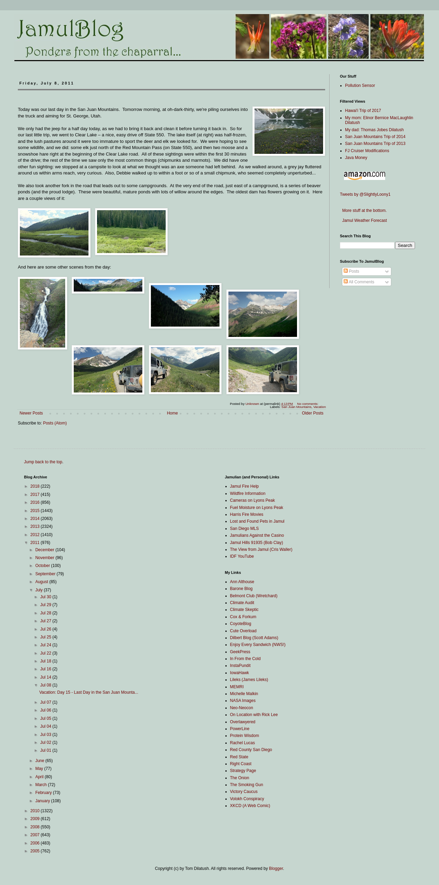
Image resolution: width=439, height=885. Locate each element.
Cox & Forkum (243, 616)
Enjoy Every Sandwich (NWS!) (258, 644)
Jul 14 (46, 677)
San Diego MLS (244, 528)
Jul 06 (46, 710)
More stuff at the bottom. (363, 210)
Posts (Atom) (55, 423)
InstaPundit (240, 665)
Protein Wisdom (244, 735)
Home (172, 413)
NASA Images (243, 700)
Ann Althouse (242, 581)
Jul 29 (46, 604)
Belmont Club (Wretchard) (254, 595)
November (45, 557)
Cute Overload (243, 630)
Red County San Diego (251, 749)
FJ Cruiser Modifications (367, 150)
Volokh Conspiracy (247, 798)
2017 (36, 494)
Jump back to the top (43, 461)
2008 (36, 827)
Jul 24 (46, 645)
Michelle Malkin (244, 693)
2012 (36, 534)
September (46, 573)
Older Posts (312, 413)
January (43, 800)
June (40, 760)
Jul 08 (46, 685)
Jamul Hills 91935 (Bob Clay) (256, 542)
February (44, 792)
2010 (36, 810)
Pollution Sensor (360, 85)
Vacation (319, 407)
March (41, 784)
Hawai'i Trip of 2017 (363, 110)
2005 (36, 851)
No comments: (308, 404)
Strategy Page (243, 770)
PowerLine (240, 728)
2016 (36, 502)
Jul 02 (46, 742)
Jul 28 (46, 613)
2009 (36, 818)
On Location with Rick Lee (254, 714)
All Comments (359, 282)
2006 (36, 843)
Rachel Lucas (242, 742)
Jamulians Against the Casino (257, 535)
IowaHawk (239, 672)
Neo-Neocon (241, 707)
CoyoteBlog (240, 623)
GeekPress (240, 651)
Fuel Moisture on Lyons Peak (256, 507)
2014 (36, 518)
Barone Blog (241, 588)
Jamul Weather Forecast (363, 220)
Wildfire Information (247, 493)
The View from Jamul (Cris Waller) (261, 549)
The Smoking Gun (246, 784)
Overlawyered (243, 721)
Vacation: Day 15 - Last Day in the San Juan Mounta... (88, 692)
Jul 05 (46, 718)
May (39, 768)
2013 (36, 526)
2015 (36, 510)
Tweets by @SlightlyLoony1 (365, 194)
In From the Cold (245, 658)
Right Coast (241, 763)
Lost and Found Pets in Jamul (257, 521)
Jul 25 (46, 637)
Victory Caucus (244, 791)
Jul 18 (46, 661)
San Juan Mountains (296, 407)
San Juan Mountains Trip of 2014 (375, 136)
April (40, 776)
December (45, 549)
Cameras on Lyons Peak (252, 500)
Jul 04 (46, 726)
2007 (36, 834)
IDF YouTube (242, 556)
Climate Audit (242, 602)
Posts (351, 271)
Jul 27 (46, 621)
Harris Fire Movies (246, 514)
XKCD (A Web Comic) (250, 805)
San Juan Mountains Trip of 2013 (375, 143)
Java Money (356, 157)
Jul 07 (46, 702)
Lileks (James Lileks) (249, 679)
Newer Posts (31, 413)
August (42, 581)
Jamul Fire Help (244, 486)
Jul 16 (46, 669)
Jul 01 (46, 750)
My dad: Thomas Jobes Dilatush (374, 129)
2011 (36, 542)
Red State (239, 756)
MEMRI (237, 686)
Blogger (276, 868)
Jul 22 (46, 653)
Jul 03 (46, 734)
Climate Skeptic (244, 609)
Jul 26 (46, 629)
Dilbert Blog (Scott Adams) (254, 637)
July (39, 590)
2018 (36, 486)
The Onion (239, 777)
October (43, 565)
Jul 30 (46, 596)
